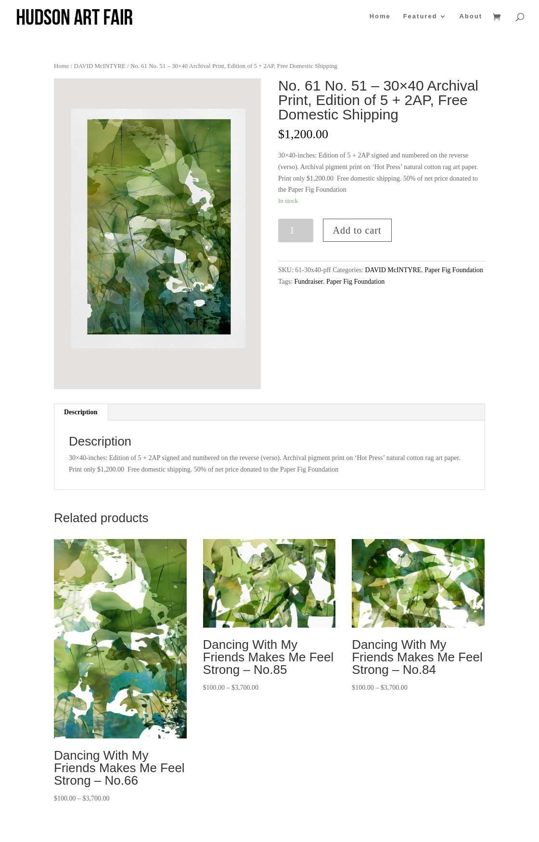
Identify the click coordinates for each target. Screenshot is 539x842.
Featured (420, 16)
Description (80, 412)
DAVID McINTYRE (99, 66)
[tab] (80, 412)
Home (380, 16)
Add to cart (357, 230)
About (470, 16)
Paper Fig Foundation (453, 270)
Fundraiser (309, 281)
